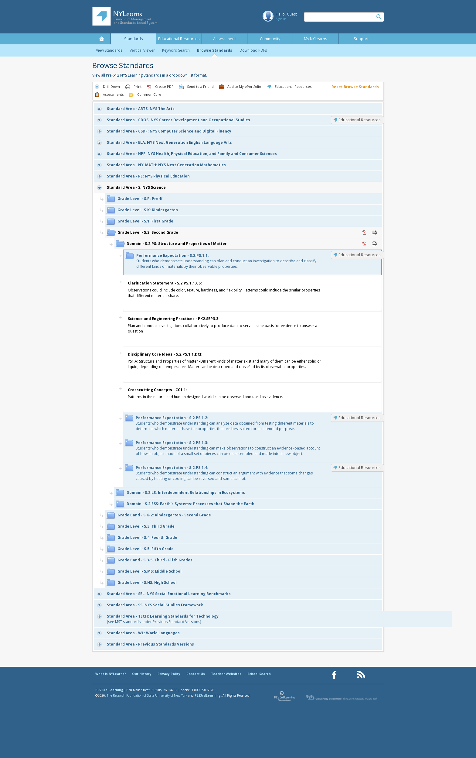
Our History (141, 674)
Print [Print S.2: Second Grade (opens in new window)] (374, 232)
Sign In (281, 18)
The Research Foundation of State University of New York (147, 695)
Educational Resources (179, 38)
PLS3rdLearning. (208, 695)
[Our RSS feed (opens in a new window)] (361, 674)
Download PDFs (253, 50)
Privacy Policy (169, 674)
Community (270, 38)
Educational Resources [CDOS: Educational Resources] (359, 119)
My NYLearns (315, 38)
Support (361, 38)
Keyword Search (176, 50)
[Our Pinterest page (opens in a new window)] (347, 674)
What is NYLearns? (110, 674)
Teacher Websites (226, 674)
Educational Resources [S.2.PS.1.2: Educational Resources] (359, 417)
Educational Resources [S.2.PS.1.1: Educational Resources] (359, 254)
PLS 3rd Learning (109, 690)
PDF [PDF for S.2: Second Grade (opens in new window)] (364, 232)
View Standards (109, 50)
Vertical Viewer (142, 50)
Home (101, 38)
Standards (133, 38)
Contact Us (195, 674)
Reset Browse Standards (355, 86)
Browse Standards (214, 50)
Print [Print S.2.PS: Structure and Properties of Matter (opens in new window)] (374, 243)
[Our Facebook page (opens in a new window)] (334, 674)
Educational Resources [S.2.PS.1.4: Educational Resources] (359, 467)
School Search (259, 674)
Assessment (224, 38)
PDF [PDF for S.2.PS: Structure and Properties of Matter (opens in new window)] (364, 243)
